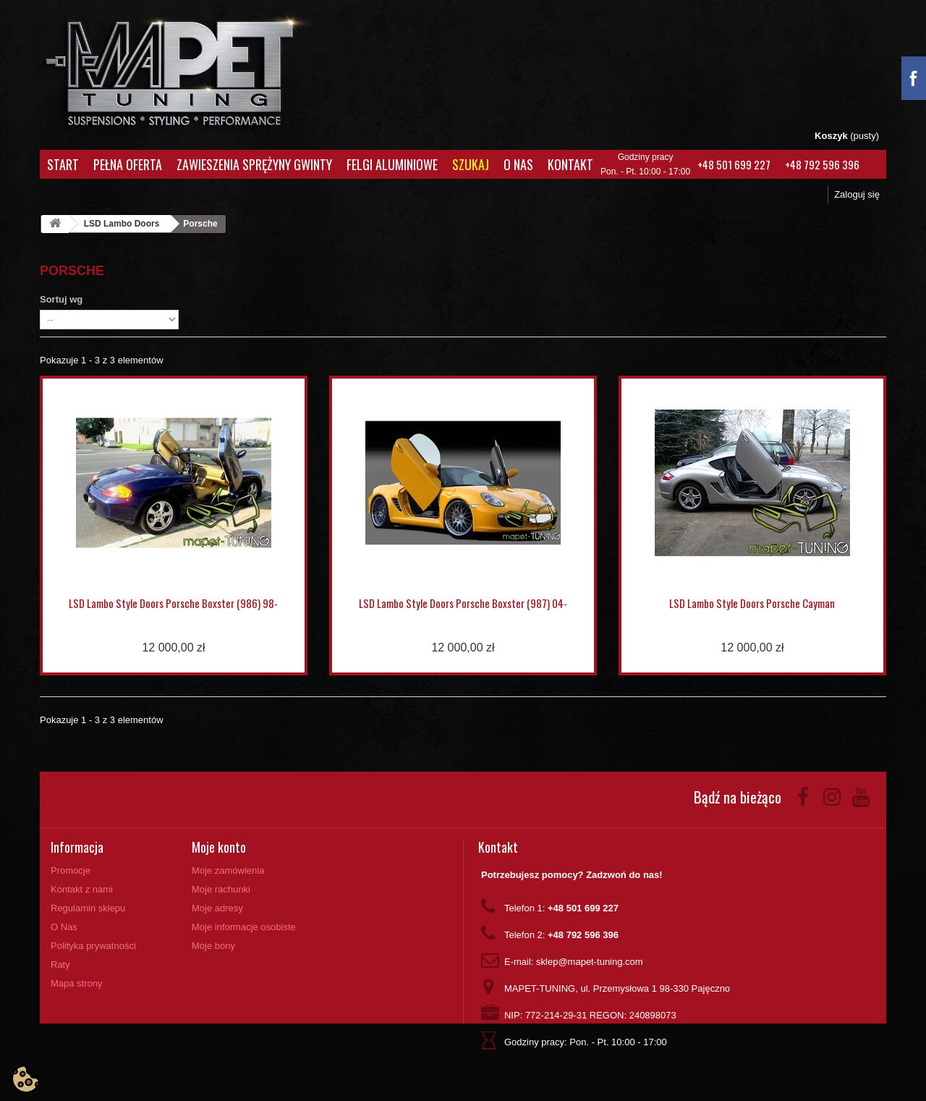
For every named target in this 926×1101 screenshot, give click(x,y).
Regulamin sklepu (88, 908)
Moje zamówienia (228, 870)
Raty (60, 964)
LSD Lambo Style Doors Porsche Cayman (752, 603)
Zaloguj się (857, 194)
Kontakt (570, 164)
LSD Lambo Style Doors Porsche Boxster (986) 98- (173, 603)
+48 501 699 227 (733, 164)
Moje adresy (217, 908)
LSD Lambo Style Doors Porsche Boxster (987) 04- (463, 603)
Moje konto (219, 847)
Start (63, 164)
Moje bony (213, 945)
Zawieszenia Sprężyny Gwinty (254, 164)
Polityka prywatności (93, 945)
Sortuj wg (61, 299)
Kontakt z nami (82, 889)
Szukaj (470, 164)
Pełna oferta (127, 164)
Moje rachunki (221, 889)
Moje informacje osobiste (244, 926)
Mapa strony (77, 983)
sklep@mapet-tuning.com (589, 961)
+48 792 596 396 (822, 164)
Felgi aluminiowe (392, 164)
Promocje (70, 870)
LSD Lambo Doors (122, 224)
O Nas (518, 164)
